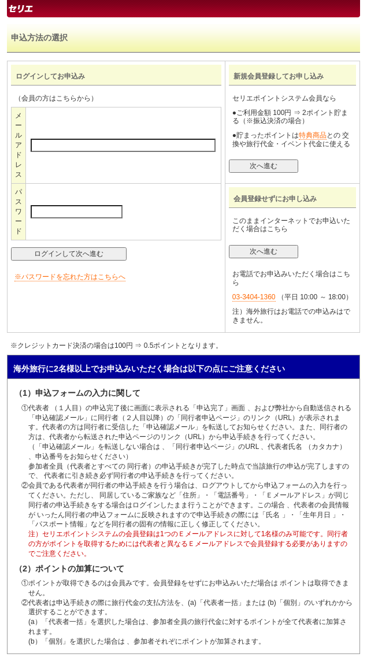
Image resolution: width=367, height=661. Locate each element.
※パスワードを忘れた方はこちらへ (69, 277)
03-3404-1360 (254, 297)
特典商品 (313, 135)
